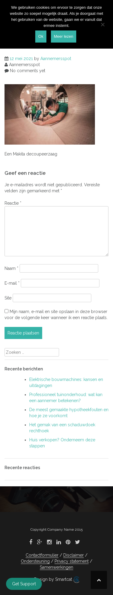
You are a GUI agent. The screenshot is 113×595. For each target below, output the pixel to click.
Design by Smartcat (56, 579)
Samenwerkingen (56, 567)
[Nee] (102, 24)
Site (8, 298)
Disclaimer (73, 555)
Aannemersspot (55, 58)
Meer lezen (63, 36)
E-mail (12, 283)
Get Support (24, 583)
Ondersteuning (35, 561)
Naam (11, 268)
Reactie (13, 203)
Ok (40, 36)
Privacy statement (72, 561)
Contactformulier (42, 555)
